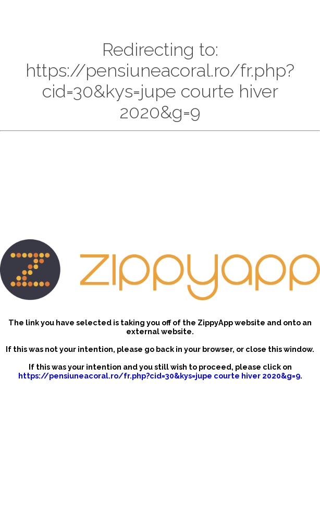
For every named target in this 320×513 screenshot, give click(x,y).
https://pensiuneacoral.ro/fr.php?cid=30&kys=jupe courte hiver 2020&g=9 (159, 375)
